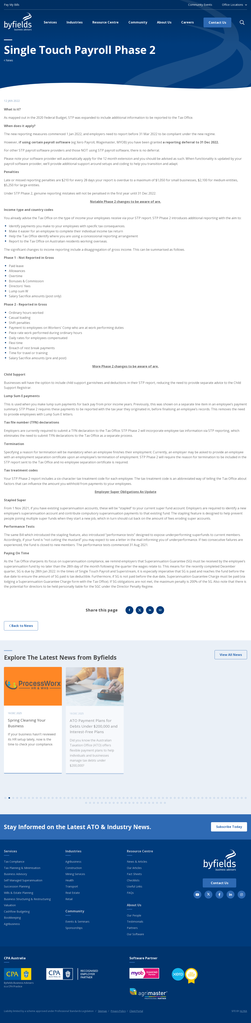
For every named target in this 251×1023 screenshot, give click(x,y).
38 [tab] (151, 800)
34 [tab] (135, 800)
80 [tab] (153, 806)
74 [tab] (129, 806)
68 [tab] (106, 806)
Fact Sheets (134, 874)
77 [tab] (141, 806)
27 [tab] (108, 800)
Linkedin (150, 613)
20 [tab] (80, 800)
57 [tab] (226, 800)
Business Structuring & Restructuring (27, 899)
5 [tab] (21, 800)
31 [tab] (123, 800)
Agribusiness (12, 924)
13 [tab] (52, 800)
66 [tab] (98, 806)
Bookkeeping (12, 917)
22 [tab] (88, 800)
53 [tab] (210, 800)
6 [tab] (25, 800)
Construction (73, 868)
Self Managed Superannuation (23, 880)
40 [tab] (159, 800)
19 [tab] (76, 800)
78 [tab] (145, 806)
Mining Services (75, 874)
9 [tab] (37, 800)
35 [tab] (139, 800)
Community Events (200, 5)
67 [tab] (102, 806)
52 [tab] (206, 800)
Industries (73, 851)
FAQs (130, 893)
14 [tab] (56, 800)
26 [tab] (104, 800)
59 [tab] (234, 800)
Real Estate (72, 893)
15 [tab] (60, 800)
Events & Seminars (77, 921)
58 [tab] (230, 800)
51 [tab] (202, 800)
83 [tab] (165, 806)
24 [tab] (96, 800)
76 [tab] (137, 806)
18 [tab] (72, 800)
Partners (132, 928)
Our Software (135, 934)
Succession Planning (17, 886)
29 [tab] (115, 800)
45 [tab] (178, 800)
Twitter (140, 613)
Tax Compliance (14, 861)
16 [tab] (64, 800)
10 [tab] (41, 800)
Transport (71, 886)
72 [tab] (121, 806)
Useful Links (134, 886)
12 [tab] (48, 800)
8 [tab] (33, 800)
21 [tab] (84, 800)
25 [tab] (100, 800)
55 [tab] (218, 800)
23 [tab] (92, 800)
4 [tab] (17, 800)
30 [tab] (119, 800)
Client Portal (136, 1011)
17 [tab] (68, 800)
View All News (231, 657)
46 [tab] (182, 800)
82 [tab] (161, 806)
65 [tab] (94, 806)
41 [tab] (163, 800)
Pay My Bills (11, 5)
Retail (69, 899)
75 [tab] (133, 806)
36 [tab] (143, 800)
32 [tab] (127, 800)
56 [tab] (222, 800)
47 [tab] (186, 800)
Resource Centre (140, 851)
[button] (242, 22)
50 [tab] (198, 800)
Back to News (21, 628)
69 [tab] (110, 806)
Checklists (133, 880)
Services (10, 851)
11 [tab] (45, 800)
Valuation (10, 905)
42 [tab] (167, 800)
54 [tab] (214, 800)
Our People (134, 915)
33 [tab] (131, 800)
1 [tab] (5, 800)
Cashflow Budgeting (17, 911)
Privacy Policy (118, 1011)
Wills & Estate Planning (18, 893)
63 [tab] (86, 806)
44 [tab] (175, 800)
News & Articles (137, 861)
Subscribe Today (229, 827)
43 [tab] (171, 800)
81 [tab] (157, 806)
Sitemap (102, 1011)
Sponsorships (74, 928)
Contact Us (219, 883)
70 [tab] (113, 806)
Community (74, 911)
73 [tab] (125, 806)
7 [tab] (29, 800)
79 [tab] (149, 806)
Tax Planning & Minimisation (22, 868)
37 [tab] (147, 800)
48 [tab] (190, 800)
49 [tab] (194, 800)
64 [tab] (90, 806)
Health (69, 880)
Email (160, 613)
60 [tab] (238, 800)
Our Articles (134, 868)
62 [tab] (245, 800)
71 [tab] (117, 806)
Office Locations (232, 5)
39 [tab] (155, 800)
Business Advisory (15, 874)
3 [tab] (13, 800)
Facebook (129, 613)
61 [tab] (242, 800)
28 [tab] (111, 800)
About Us (134, 905)
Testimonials (135, 921)
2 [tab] (9, 800)
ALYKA (243, 1011)
